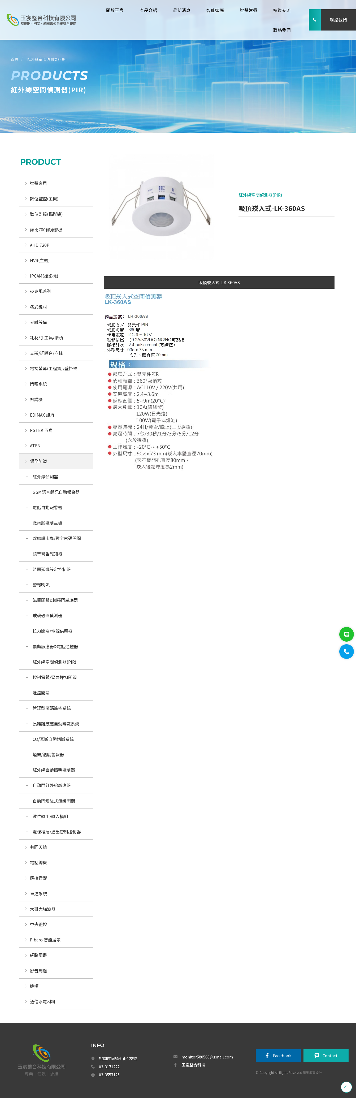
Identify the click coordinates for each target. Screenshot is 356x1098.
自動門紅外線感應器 (52, 785)
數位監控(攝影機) (46, 214)
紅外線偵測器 (45, 476)
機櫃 (34, 986)
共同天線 (38, 847)
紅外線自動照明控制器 (54, 770)
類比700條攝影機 (46, 229)
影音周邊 (38, 970)
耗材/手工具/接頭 (46, 337)
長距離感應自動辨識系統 (56, 723)
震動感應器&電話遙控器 (55, 646)
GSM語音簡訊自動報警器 (56, 492)
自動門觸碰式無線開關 (54, 801)
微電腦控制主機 (48, 523)
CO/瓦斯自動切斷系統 (54, 739)
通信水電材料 (42, 1001)
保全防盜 (38, 461)
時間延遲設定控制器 (52, 569)
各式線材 (38, 307)
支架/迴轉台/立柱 (46, 353)
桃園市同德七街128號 (118, 1058)
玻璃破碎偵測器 (47, 615)
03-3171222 (109, 1066)
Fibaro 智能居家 (45, 939)
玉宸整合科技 (193, 1064)
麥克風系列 (40, 291)
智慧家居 (38, 183)
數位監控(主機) (44, 198)
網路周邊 (38, 955)
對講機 (36, 399)
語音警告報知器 (47, 554)
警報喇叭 (41, 584)
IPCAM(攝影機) (44, 276)
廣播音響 (38, 878)
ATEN (35, 445)
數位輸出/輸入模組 (50, 816)
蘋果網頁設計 (312, 1072)
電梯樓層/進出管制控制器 (57, 831)
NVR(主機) (40, 260)
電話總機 (38, 862)
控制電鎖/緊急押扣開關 (55, 677)
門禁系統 (38, 384)
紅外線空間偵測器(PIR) (47, 59)
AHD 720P (39, 245)
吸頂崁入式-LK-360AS (219, 282)
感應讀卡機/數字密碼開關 (57, 538)
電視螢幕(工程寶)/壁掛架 (53, 368)
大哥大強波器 (42, 909)
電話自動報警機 (47, 507)
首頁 (15, 59)
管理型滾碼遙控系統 (52, 708)
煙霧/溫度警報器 (48, 754)
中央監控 (39, 924)
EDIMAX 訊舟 (42, 415)
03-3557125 (109, 1074)
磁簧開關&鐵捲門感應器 (55, 600)
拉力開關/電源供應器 (52, 631)
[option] (161, 209)
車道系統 (38, 893)
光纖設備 (38, 322)
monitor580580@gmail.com (207, 1057)
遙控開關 (41, 692)
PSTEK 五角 (41, 430)
